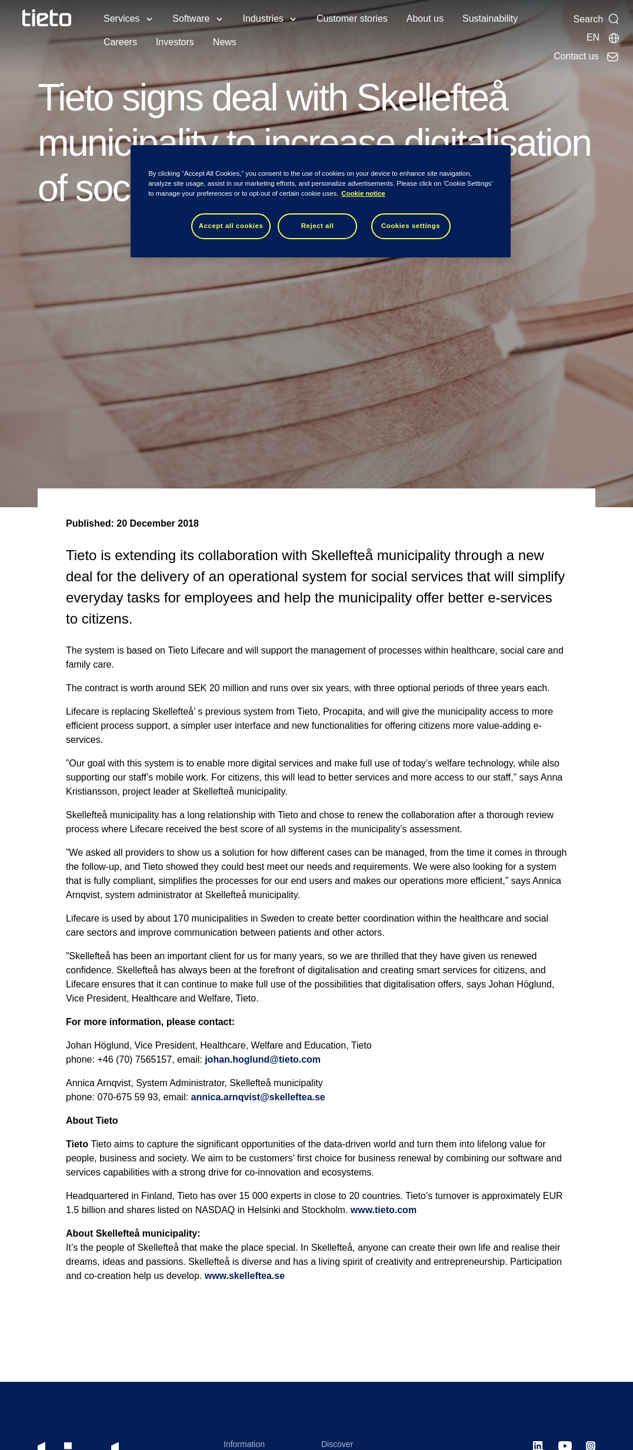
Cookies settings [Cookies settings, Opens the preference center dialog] (410, 225)
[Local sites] (603, 38)
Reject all (317, 225)
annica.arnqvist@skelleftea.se (258, 1097)
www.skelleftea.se (245, 1276)
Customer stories (352, 19)
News (224, 42)
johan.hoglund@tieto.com (263, 1059)
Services (121, 19)
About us (425, 19)
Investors (175, 42)
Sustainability (490, 19)
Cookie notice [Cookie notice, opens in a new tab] (363, 193)
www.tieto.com (384, 1210)
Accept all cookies (231, 225)
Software (190, 19)
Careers (120, 42)
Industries (263, 19)
